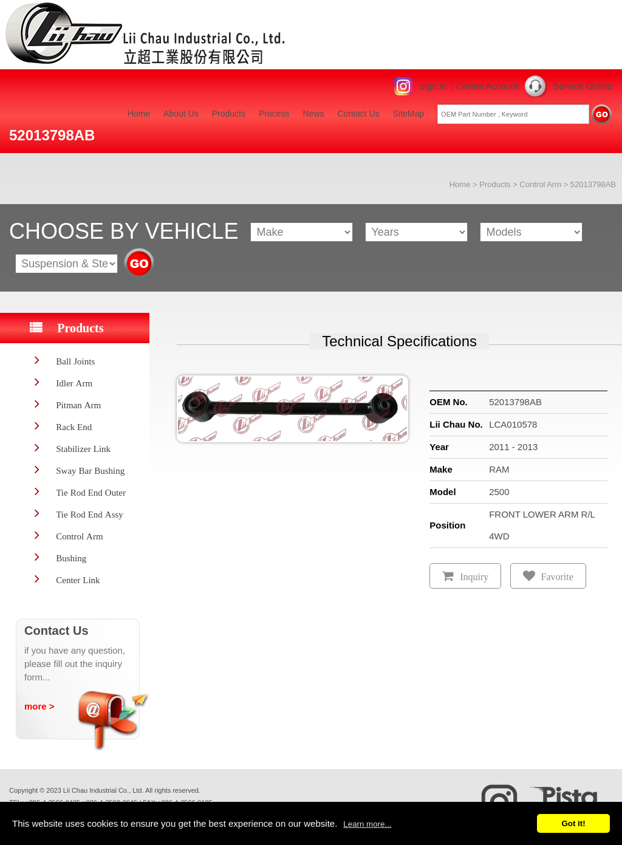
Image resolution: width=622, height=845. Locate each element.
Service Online (582, 86)
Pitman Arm (78, 404)
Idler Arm (74, 383)
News (313, 113)
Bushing (71, 558)
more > (39, 706)
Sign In (433, 86)
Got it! (573, 823)
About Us (181, 113)
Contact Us (359, 113)
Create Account (487, 86)
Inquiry (474, 577)
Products (228, 113)
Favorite (557, 577)
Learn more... (367, 824)
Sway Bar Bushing (90, 470)
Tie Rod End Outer (91, 492)
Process (274, 113)
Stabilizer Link (83, 448)
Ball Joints (75, 361)
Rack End (74, 426)
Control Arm (540, 184)
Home (139, 113)
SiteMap (408, 113)
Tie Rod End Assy (89, 514)
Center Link (78, 579)
